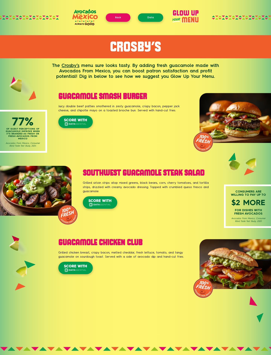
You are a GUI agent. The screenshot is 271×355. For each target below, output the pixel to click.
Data (150, 17)
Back (118, 17)
